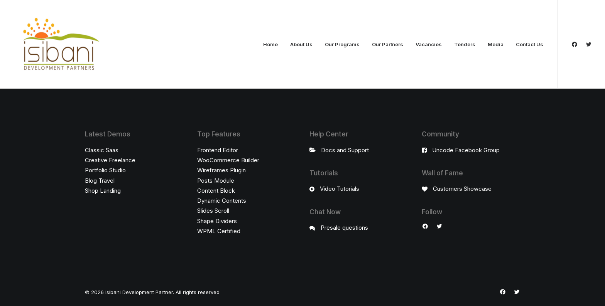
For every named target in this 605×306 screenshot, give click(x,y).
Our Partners (387, 44)
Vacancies (429, 44)
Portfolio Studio (105, 170)
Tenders (464, 44)
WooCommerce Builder (228, 160)
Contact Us (529, 44)
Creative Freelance (110, 160)
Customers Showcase (462, 188)
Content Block (216, 190)
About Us (301, 44)
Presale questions (344, 227)
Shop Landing (103, 190)
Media (496, 44)
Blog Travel (100, 180)
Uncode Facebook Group (466, 150)
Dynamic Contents (221, 200)
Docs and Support (345, 150)
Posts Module (215, 180)
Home (270, 44)
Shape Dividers (217, 221)
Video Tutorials (339, 188)
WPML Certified (218, 231)
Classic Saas (101, 150)
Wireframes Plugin (221, 170)
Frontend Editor (217, 150)
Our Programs (342, 44)
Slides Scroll (213, 210)
